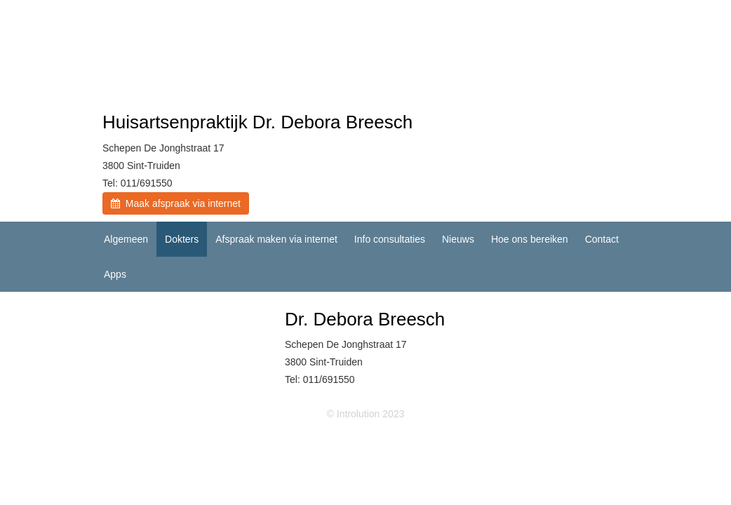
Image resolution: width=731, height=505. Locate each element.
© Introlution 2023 (366, 413)
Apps (115, 274)
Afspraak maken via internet (276, 239)
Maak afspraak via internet (176, 203)
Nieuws (458, 239)
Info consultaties (389, 239)
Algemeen (126, 239)
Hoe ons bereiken (529, 239)
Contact (602, 239)
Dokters (182, 239)
